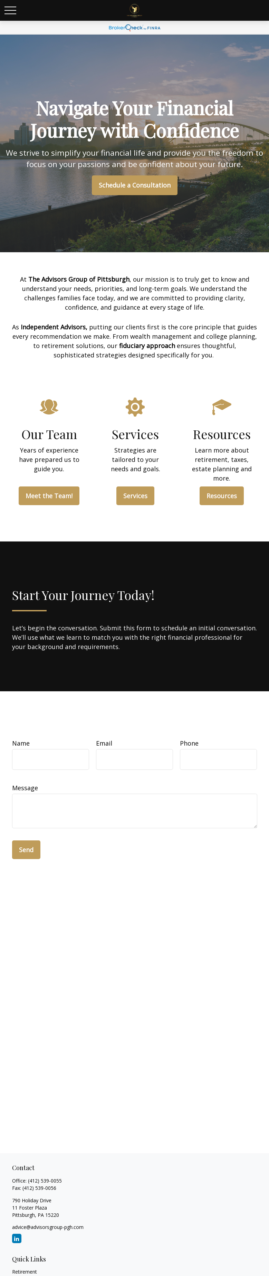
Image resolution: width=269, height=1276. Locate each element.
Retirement (24, 1271)
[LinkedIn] (16, 1238)
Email (104, 743)
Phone (189, 743)
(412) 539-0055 (45, 1180)
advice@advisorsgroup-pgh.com (48, 1227)
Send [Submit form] (26, 850)
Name (21, 743)
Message (25, 788)
